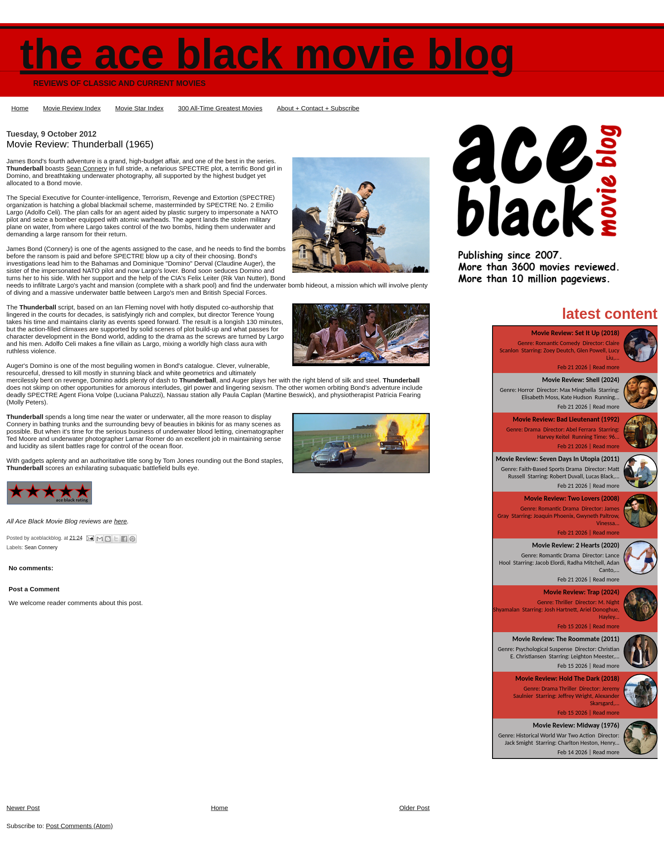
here (120, 521)
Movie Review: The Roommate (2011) (565, 639)
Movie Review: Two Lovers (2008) (571, 498)
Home (19, 108)
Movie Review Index (72, 108)
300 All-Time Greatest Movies (220, 108)
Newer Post (23, 807)
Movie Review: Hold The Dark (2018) (567, 678)
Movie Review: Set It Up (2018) (575, 333)
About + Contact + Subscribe (318, 108)
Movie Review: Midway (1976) (576, 725)
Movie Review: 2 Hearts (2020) (575, 545)
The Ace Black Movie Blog (267, 54)
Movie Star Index (139, 108)
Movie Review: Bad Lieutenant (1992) (566, 419)
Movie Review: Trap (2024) (581, 592)
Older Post (414, 807)
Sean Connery (86, 168)
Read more (606, 367)
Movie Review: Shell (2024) (580, 380)
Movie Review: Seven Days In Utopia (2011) (558, 459)
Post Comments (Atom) (79, 825)
